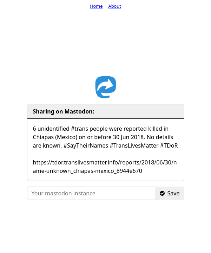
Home (96, 6)
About (114, 6)
